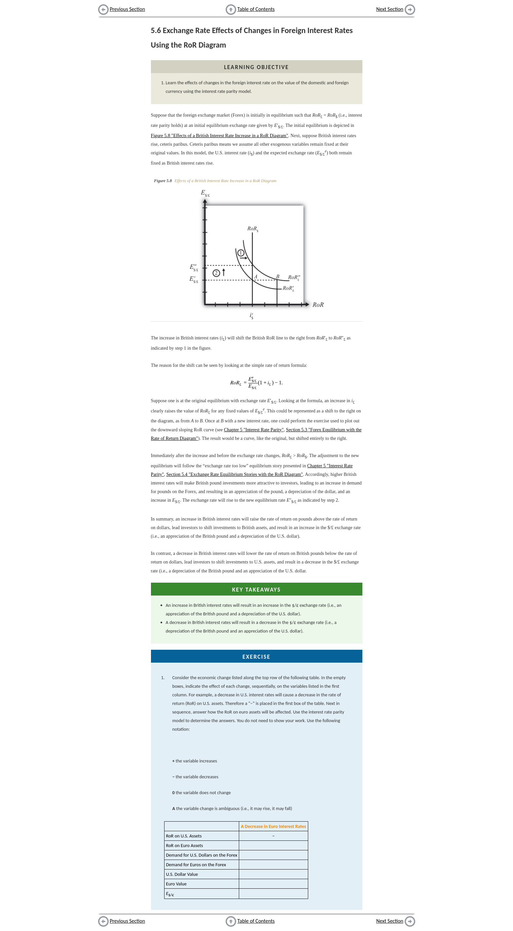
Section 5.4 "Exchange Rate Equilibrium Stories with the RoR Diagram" (234, 474)
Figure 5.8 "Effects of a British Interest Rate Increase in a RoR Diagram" (219, 135)
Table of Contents (256, 9)
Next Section (389, 9)
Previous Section (127, 9)
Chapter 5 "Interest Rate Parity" (254, 429)
